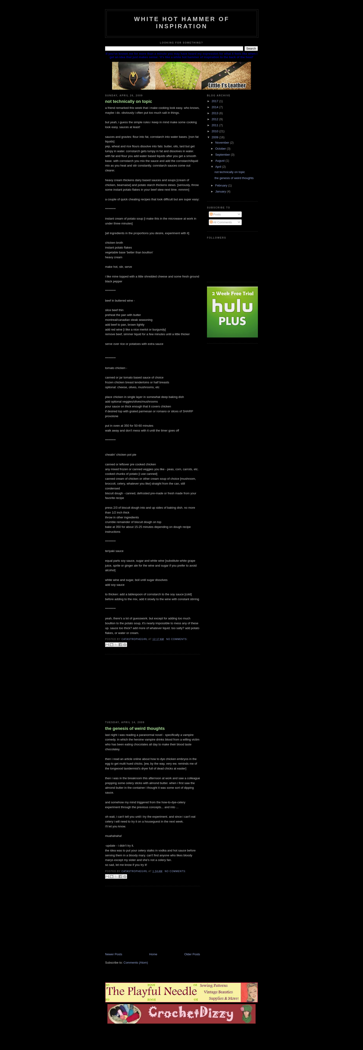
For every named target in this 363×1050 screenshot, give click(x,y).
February (221, 185)
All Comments (221, 222)
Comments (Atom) (136, 962)
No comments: (177, 639)
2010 (215, 131)
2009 (215, 137)
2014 (215, 107)
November (222, 142)
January (221, 191)
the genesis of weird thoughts (135, 728)
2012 (215, 119)
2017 (215, 101)
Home (153, 954)
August (220, 160)
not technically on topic (128, 101)
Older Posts (192, 954)
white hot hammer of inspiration (181, 23)
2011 (215, 125)
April (218, 166)
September (223, 154)
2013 (215, 113)
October (221, 148)
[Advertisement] (140, 688)
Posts (215, 214)
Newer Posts (113, 954)
